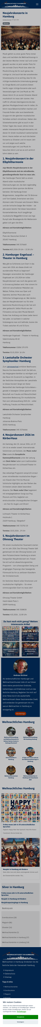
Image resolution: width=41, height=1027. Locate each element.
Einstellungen (21, 1011)
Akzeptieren (20, 1017)
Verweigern (20, 1022)
